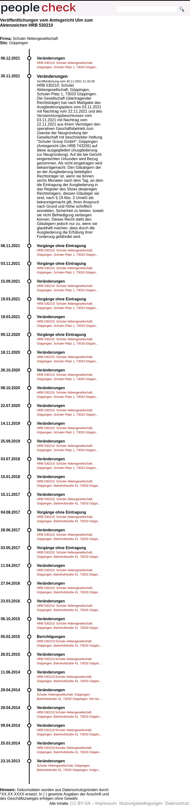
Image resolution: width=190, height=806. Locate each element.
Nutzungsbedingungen (141, 803)
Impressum (106, 803)
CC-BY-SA (80, 803)
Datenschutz (177, 803)
